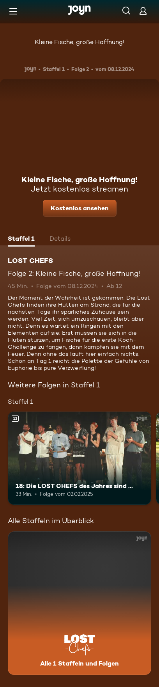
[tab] (21, 240)
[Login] (143, 11)
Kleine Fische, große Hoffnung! (79, 42)
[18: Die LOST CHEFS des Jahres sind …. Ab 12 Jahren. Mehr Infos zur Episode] (79, 458)
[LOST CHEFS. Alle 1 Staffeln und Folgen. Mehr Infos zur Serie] (79, 603)
